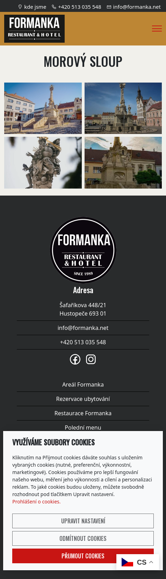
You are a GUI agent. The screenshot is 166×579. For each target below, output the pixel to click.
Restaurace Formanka (83, 413)
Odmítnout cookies (83, 538)
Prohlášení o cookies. (36, 501)
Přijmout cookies (83, 556)
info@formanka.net (137, 6)
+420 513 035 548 (79, 6)
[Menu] (157, 28)
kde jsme (35, 6)
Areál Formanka (83, 384)
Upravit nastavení (83, 521)
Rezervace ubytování (83, 399)
